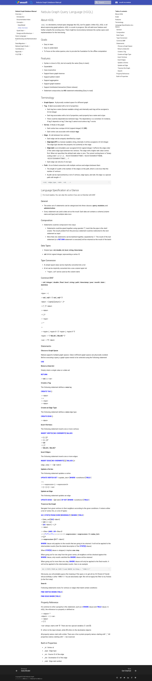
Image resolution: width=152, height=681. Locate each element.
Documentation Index (23, 19)
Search (120, 71)
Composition (120, 32)
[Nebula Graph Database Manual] (24, 2)
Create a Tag (122, 51)
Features (118, 19)
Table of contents (121, 11)
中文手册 (18, 54)
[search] (99, 2)
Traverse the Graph (124, 68)
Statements (120, 43)
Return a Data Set (123, 49)
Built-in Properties (122, 76)
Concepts (20, 22)
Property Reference (122, 73)
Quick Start (20, 30)
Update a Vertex (123, 62)
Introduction (20, 17)
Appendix (18, 51)
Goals (117, 17)
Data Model (21, 25)
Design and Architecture (24, 33)
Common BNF (120, 41)
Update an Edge (123, 65)
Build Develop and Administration (26, 39)
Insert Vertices (122, 57)
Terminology (119, 22)
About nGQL (119, 14)
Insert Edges (122, 60)
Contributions (19, 49)
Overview (18, 14)
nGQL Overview (23, 28)
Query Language (20, 36)
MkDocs (25, 678)
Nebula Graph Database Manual (26, 11)
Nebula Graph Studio (22, 46)
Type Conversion (121, 38)
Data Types (120, 35)
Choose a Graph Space (125, 46)
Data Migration (20, 43)
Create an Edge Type (124, 54)
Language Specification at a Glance (124, 26)
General (118, 30)
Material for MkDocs (36, 678)
